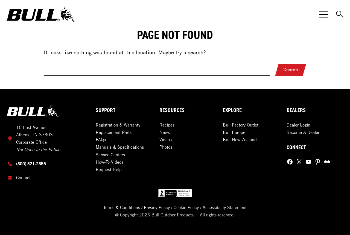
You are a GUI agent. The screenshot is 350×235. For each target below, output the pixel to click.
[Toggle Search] (340, 14)
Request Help (109, 169)
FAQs (101, 139)
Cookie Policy (186, 207)
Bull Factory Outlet (240, 125)
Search (290, 69)
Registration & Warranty (118, 125)
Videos (165, 139)
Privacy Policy (157, 207)
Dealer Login (298, 125)
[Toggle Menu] (323, 14)
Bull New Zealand (240, 139)
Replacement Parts (114, 132)
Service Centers (110, 154)
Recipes (166, 125)
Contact (23, 177)
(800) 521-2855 (31, 163)
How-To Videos (109, 162)
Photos (165, 147)
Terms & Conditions (121, 207)
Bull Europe (234, 132)
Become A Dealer (303, 132)
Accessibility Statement (225, 207)
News (164, 132)
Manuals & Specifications (120, 147)
